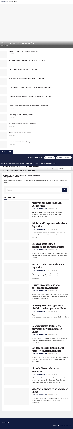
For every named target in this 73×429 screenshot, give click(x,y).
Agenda (5, 175)
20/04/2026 (51, 250)
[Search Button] (70, 168)
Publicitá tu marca (63, 157)
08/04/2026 (51, 311)
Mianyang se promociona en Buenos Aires (18, 43)
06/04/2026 (51, 335)
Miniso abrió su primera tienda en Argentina (23, 51)
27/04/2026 (51, 209)
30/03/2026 (51, 374)
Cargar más (6, 152)
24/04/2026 (51, 229)
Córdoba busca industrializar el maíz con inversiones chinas (28, 106)
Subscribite (49, 157)
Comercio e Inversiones (30, 167)
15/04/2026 (51, 270)
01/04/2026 (51, 354)
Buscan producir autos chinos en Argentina (23, 69)
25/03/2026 (51, 395)
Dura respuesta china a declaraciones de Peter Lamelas (27, 60)
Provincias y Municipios (11, 167)
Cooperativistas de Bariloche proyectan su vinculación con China (30, 97)
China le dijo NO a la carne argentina (21, 115)
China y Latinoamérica (18, 175)
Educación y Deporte (10, 171)
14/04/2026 (51, 291)
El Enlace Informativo (40, 209)
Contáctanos (5, 422)
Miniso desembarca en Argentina (20, 133)
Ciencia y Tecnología (27, 171)
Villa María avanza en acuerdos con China (22, 124)
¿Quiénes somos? (34, 175)
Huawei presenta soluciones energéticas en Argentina (26, 78)
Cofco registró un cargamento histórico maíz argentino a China (30, 87)
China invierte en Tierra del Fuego (20, 142)
